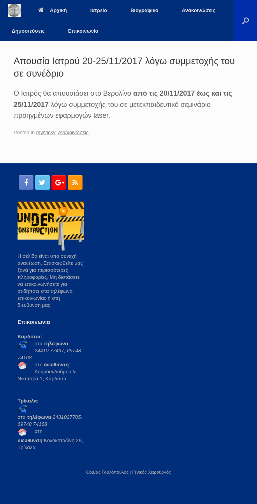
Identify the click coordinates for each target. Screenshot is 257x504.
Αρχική (52, 10)
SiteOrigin (123, 488)
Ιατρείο (98, 10)
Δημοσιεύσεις (28, 31)
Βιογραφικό (144, 10)
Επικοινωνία (83, 31)
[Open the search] (245, 20)
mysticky (45, 132)
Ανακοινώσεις (198, 10)
